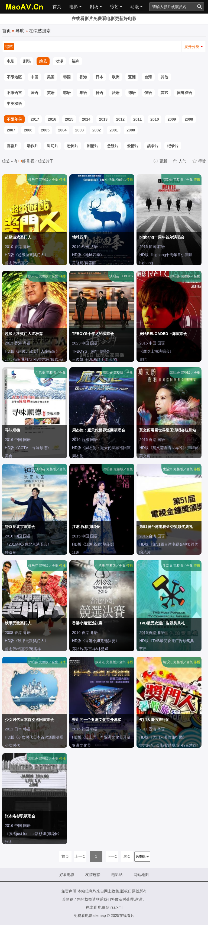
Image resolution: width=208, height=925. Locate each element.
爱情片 (132, 146)
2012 (120, 119)
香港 (83, 77)
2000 (130, 130)
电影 (75, 6)
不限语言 (14, 93)
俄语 (148, 93)
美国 (50, 77)
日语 (99, 93)
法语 (115, 93)
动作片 (32, 146)
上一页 (80, 856)
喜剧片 (12, 146)
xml (119, 907)
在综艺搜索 (40, 30)
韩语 (67, 93)
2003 (79, 130)
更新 (160, 161)
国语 (34, 93)
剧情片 (92, 146)
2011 (137, 119)
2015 (69, 119)
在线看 (91, 907)
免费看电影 (83, 915)
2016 (52, 119)
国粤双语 (184, 93)
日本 (99, 77)
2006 (28, 130)
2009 (171, 119)
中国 (34, 77)
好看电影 (66, 874)
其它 (164, 93)
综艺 (116, 6)
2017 (35, 119)
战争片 (152, 146)
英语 (50, 93)
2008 (189, 119)
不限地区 (14, 77)
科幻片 (52, 146)
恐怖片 (72, 146)
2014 (86, 119)
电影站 (117, 874)
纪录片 (172, 146)
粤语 (83, 93)
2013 (103, 119)
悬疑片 (112, 146)
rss (113, 907)
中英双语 (14, 103)
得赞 (199, 161)
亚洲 (132, 77)
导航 (19, 30)
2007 (11, 130)
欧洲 (115, 77)
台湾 (148, 77)
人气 (179, 161)
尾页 (127, 856)
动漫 (136, 6)
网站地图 (141, 874)
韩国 (67, 77)
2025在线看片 (122, 915)
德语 (132, 93)
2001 (113, 130)
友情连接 (92, 874)
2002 (96, 130)
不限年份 (14, 119)
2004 (62, 130)
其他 (164, 77)
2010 (154, 119)
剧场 (96, 6)
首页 (57, 6)
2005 (45, 130)
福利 (75, 61)
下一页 (112, 856)
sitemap (99, 915)
